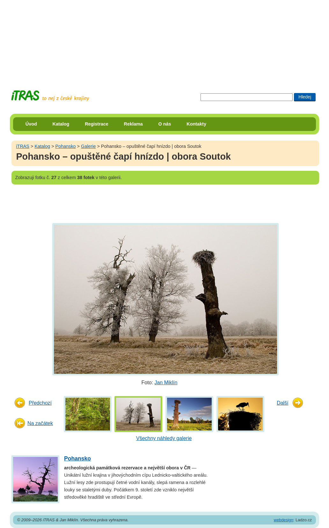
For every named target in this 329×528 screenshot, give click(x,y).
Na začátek (40, 423)
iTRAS (22, 146)
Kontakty (196, 124)
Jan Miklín (165, 382)
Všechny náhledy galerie (164, 438)
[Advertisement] (164, 40)
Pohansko (65, 146)
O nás (164, 124)
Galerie (88, 146)
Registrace (96, 124)
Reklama (133, 124)
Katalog (61, 124)
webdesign (283, 519)
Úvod (31, 124)
